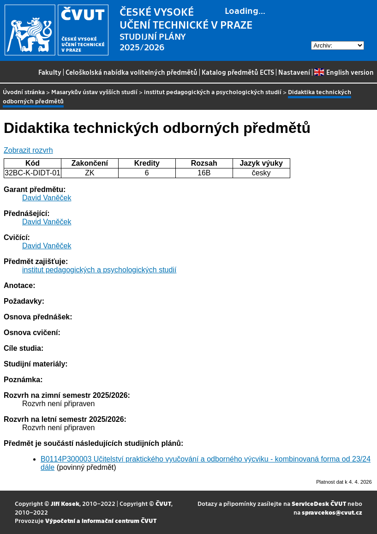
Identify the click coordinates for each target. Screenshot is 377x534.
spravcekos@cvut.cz (332, 512)
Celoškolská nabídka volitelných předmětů (131, 72)
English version (343, 72)
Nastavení (294, 72)
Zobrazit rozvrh (28, 150)
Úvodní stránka (24, 91)
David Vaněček (46, 198)
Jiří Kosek (65, 503)
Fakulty (49, 72)
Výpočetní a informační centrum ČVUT (100, 520)
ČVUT (163, 503)
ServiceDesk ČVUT (319, 503)
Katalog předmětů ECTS (238, 72)
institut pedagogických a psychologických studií (212, 91)
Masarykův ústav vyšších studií (94, 91)
